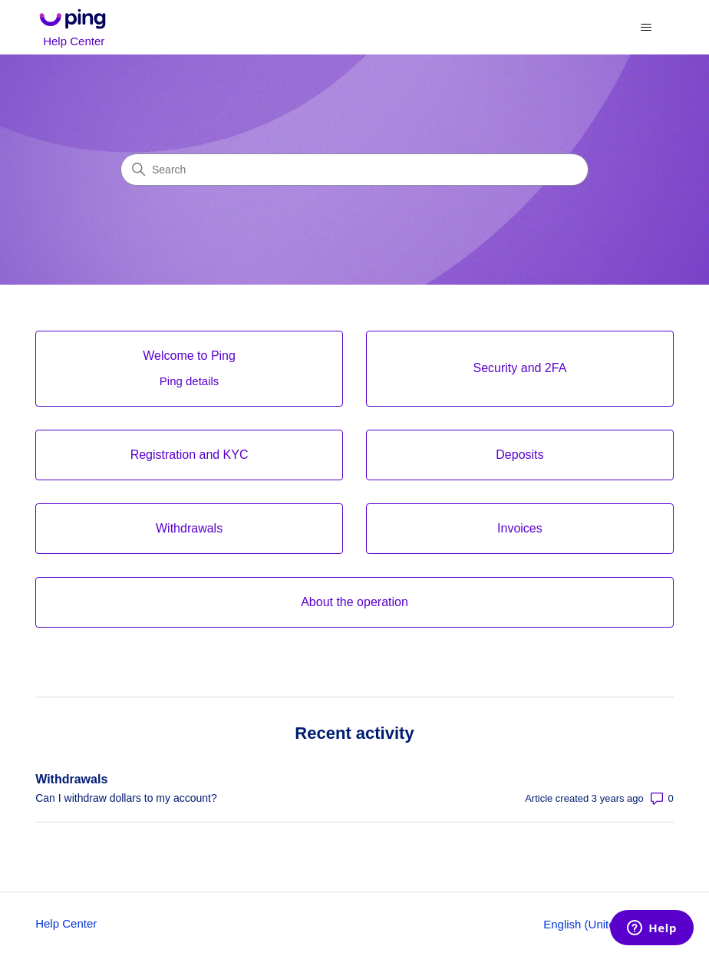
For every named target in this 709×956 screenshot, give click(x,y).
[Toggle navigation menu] (646, 27)
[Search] (354, 169)
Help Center (66, 923)
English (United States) (608, 924)
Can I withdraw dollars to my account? (126, 798)
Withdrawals (71, 779)
